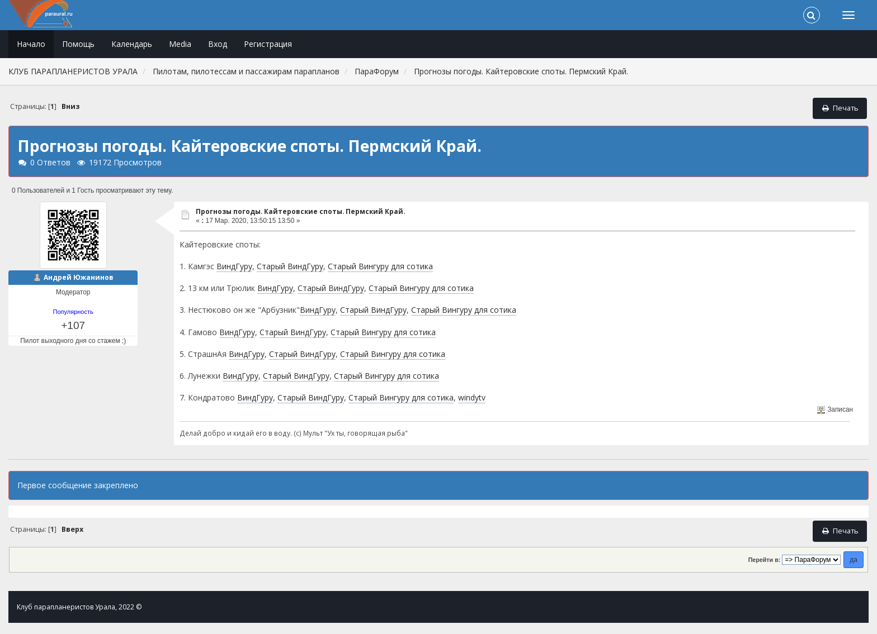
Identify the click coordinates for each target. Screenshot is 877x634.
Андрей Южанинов (79, 277)
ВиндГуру (234, 266)
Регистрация (268, 44)
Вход (217, 44)
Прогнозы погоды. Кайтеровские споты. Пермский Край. (300, 211)
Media (180, 44)
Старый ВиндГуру (290, 266)
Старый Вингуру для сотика (380, 266)
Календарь (131, 44)
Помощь (78, 44)
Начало (31, 44)
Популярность (73, 311)
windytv (471, 397)
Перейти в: (764, 559)
